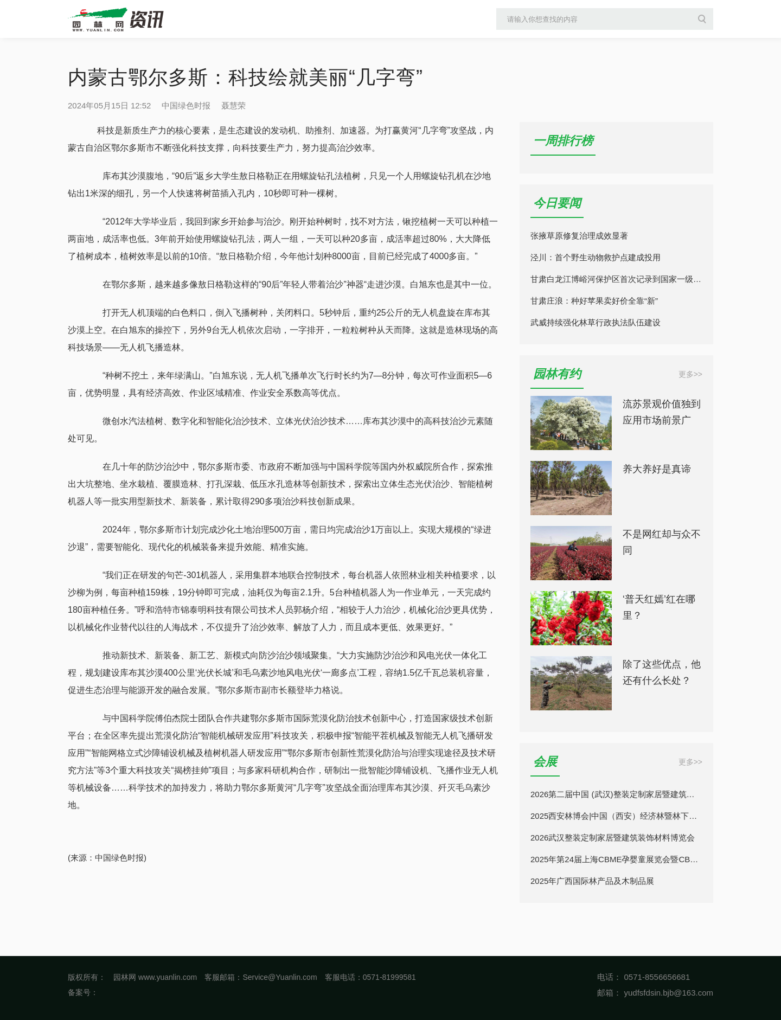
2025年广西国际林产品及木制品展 (592, 881)
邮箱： (609, 992)
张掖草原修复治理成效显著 (579, 235)
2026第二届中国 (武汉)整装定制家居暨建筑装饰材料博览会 (616, 794)
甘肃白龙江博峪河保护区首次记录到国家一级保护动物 (616, 279)
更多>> (690, 374)
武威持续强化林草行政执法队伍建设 (595, 322)
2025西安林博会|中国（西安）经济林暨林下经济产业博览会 (616, 815)
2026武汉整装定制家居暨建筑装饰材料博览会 (612, 837)
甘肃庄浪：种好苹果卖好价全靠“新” (594, 300)
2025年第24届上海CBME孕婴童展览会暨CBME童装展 (616, 859)
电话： (609, 976)
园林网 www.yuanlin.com (155, 977)
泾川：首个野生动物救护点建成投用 (595, 257)
